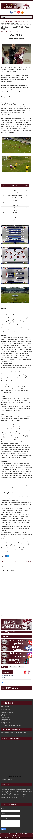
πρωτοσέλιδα (11, 776)
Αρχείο (21, 667)
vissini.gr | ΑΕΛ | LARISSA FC (19, 834)
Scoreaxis (13, 692)
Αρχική (3, 21)
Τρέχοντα (4, 667)
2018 (15, 21)
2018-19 (20, 21)
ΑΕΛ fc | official (5, 706)
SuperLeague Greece (7, 712)
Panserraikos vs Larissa (9, 683)
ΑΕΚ (24, 21)
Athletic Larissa (5, 722)
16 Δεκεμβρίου (9, 21)
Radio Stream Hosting (20, 732)
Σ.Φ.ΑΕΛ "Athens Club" (7, 711)
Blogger (17, 835)
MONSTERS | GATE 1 (6, 709)
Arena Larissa (5, 717)
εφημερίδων (18, 776)
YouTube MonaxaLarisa (7, 724)
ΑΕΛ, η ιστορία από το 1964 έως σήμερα (11, 725)
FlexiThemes (8, 837)
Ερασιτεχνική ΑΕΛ (5, 707)
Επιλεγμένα (13, 667)
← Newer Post (5, 562)
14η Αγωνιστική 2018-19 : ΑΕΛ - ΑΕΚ (15, 28)
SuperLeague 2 (5, 714)
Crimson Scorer (5, 719)
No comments (14, 31)
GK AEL (3, 716)
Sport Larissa (5, 720)
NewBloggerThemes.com (27, 837)
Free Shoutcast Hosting (7, 732)
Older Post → (28, 562)
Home (17, 562)
